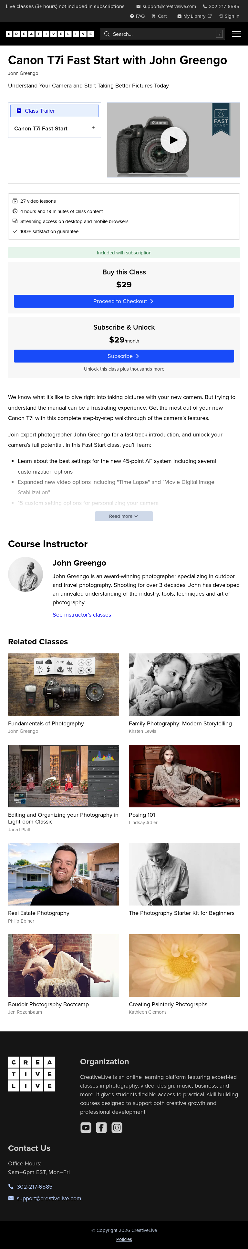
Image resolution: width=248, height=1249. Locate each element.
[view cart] (161, 16)
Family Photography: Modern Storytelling (180, 723)
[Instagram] (117, 1127)
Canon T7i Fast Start (40, 128)
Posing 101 (142, 815)
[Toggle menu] (236, 34)
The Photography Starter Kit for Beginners (181, 913)
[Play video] (173, 140)
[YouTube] (86, 1127)
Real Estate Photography (38, 913)
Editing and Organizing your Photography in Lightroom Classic (63, 818)
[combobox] (162, 34)
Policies (124, 1239)
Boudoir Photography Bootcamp (48, 1004)
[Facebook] (101, 1127)
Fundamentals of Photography (46, 723)
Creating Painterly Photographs (168, 1004)
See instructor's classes (82, 614)
